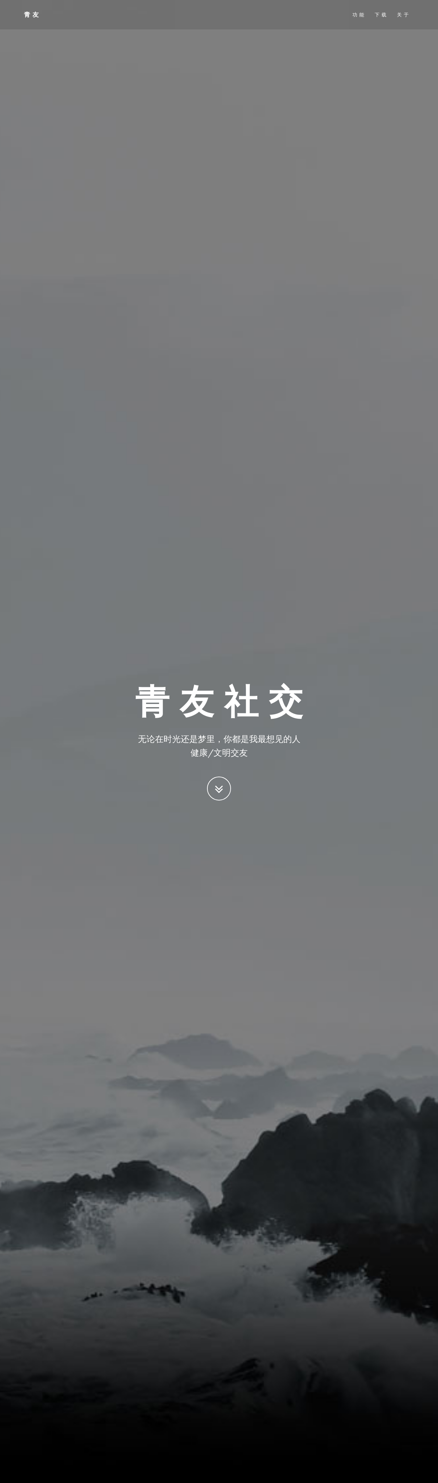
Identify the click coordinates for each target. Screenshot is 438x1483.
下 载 (381, 15)
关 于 (403, 15)
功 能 (358, 15)
